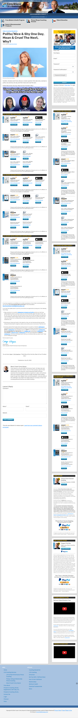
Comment (6, 388)
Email (28, 406)
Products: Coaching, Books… (11, 692)
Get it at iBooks (26, 140)
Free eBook (7, 685)
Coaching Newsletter (34, 670)
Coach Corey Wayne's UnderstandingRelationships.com (11, 4)
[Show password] (73, 66)
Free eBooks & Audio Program (15, 20)
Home (5, 670)
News (30, 689)
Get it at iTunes (38, 122)
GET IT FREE (13, 124)
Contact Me (7, 694)
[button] (38, 14)
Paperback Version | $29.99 (67, 220)
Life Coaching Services (10, 672)
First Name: (56, 53)
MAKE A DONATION (66, 548)
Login (5, 696)
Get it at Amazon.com (15, 122)
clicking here (55, 625)
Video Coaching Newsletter (10, 31)
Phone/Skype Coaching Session (38, 20)
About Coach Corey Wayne (13, 683)
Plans (5, 701)
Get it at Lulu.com (39, 139)
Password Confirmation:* (60, 69)
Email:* (55, 58)
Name (5, 406)
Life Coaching (33, 672)
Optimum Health (33, 684)
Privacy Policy (58, 710)
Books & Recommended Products (13, 25)
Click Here (67, 85)
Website (5, 413)
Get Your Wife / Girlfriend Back (37, 677)
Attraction (32, 674)
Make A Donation (62, 20)
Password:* (56, 64)
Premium (6, 699)
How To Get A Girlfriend (35, 679)
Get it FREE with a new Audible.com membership (66, 121)
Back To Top (69, 710)
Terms (63, 710)
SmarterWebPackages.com (42, 712)
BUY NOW (26, 124)
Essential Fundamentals (35, 686)
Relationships (32, 682)
